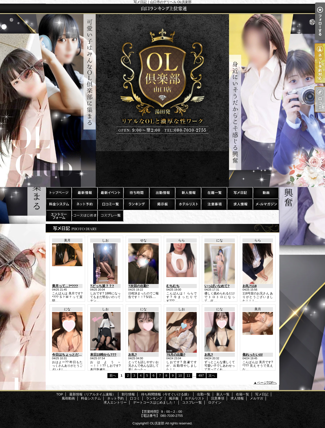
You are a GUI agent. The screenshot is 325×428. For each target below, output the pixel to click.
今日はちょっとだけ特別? (71, 354)
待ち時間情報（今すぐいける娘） (136, 192)
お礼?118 (249, 286)
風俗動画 (266, 192)
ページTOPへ (267, 382)
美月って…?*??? (65, 286)
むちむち (173, 286)
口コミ (110, 203)
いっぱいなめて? (217, 286)
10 (180, 375)
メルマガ (266, 203)
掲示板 (162, 203)
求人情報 (240, 203)
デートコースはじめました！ (84, 215)
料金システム (58, 203)
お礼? (132, 354)
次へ (211, 375)
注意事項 (214, 203)
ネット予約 (84, 203)
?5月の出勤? (175, 354)
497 (201, 375)
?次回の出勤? (138, 286)
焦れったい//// (252, 354)
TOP (58, 192)
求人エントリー (58, 215)
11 (188, 375)
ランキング (136, 203)
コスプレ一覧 (110, 215)
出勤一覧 (162, 192)
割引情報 (110, 192)
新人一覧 (188, 192)
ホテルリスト (188, 203)
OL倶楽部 (157, 423)
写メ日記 (240, 192)
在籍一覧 (214, 192)
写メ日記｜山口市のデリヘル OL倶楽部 (162, 95)
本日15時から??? (103, 354)
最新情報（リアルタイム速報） (84, 192)
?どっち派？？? (102, 286)
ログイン (214, 402)
